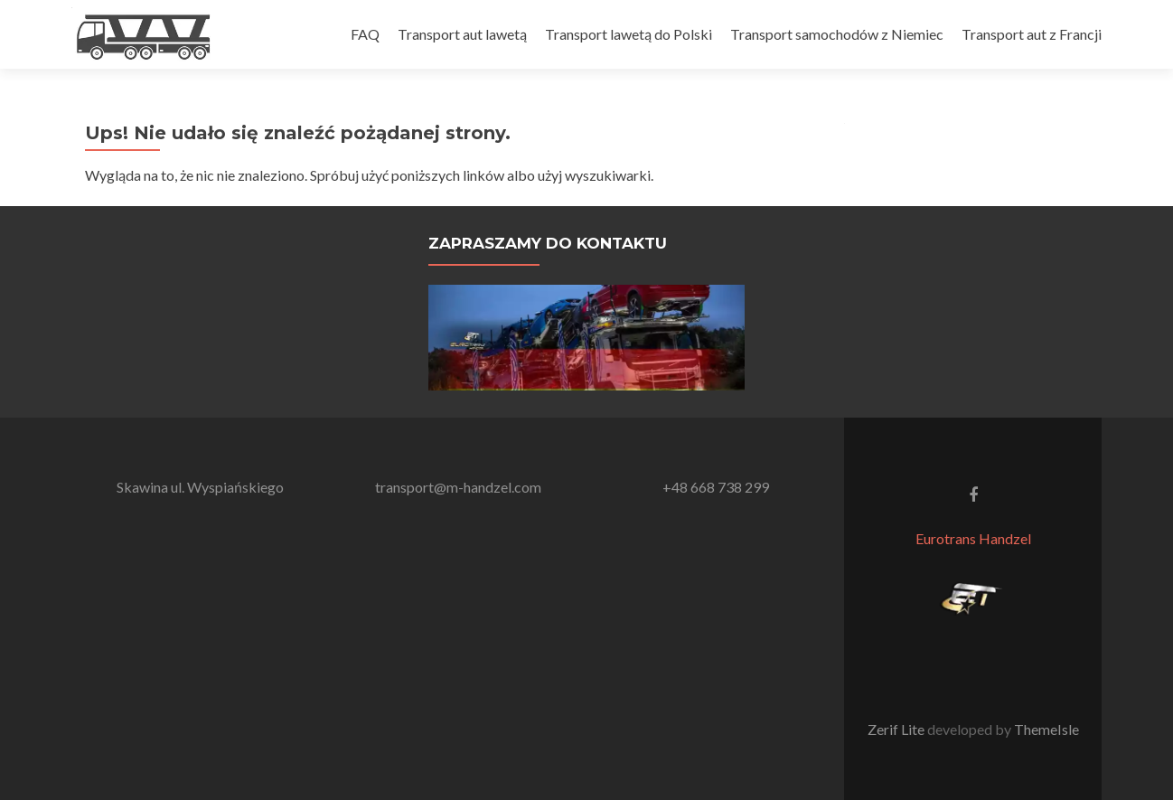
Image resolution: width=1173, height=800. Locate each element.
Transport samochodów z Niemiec (836, 33)
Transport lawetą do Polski (628, 33)
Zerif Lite (897, 729)
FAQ (365, 33)
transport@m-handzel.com (458, 486)
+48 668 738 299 (715, 486)
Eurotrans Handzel (973, 538)
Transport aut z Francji (1032, 33)
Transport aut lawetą (462, 33)
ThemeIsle (1046, 729)
